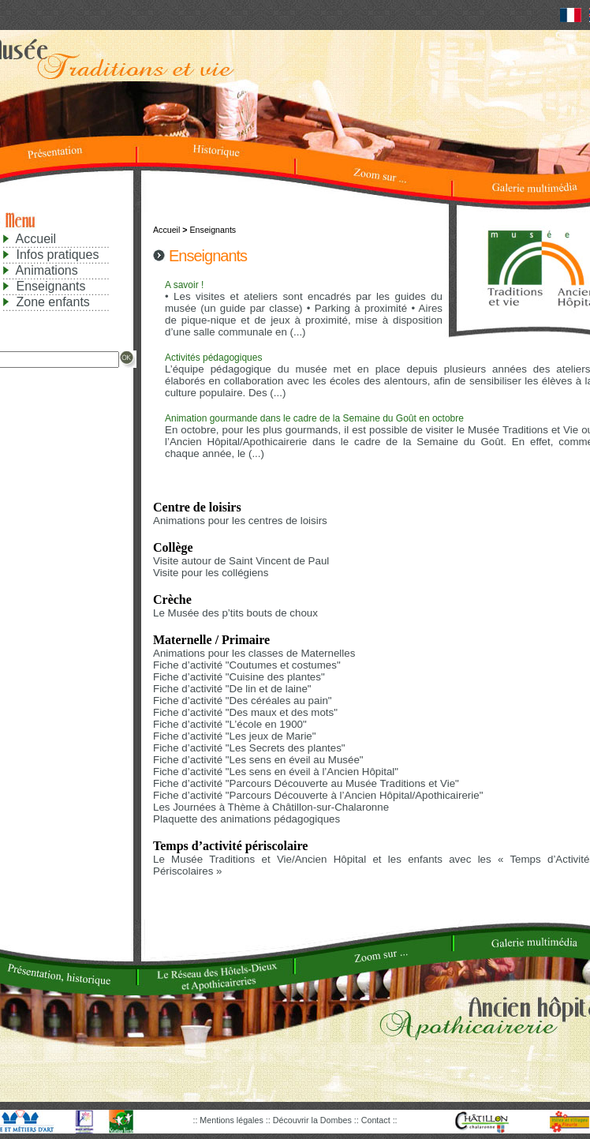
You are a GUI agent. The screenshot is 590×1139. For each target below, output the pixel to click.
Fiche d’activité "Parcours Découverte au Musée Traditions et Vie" (306, 783)
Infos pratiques (57, 254)
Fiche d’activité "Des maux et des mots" (245, 712)
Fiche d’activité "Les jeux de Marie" (234, 736)
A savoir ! (184, 284)
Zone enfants (52, 302)
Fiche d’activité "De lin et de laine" (232, 689)
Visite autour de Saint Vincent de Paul (241, 561)
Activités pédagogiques (213, 357)
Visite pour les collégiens (210, 573)
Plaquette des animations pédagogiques (246, 819)
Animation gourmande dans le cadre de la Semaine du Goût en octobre (314, 418)
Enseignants (50, 286)
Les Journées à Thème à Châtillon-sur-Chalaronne (271, 807)
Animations (47, 270)
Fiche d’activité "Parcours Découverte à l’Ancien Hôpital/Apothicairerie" (318, 795)
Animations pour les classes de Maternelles (254, 653)
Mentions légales (232, 1120)
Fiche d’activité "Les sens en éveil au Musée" (258, 760)
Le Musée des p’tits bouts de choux (235, 613)
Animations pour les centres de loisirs (240, 520)
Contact (377, 1120)
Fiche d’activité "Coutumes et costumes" (247, 665)
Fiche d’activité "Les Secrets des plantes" (249, 748)
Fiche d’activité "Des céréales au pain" (242, 700)
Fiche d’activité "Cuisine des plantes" (239, 677)
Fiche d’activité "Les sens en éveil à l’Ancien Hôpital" (275, 771)
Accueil (36, 238)
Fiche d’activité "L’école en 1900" (230, 724)
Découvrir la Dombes (313, 1120)
